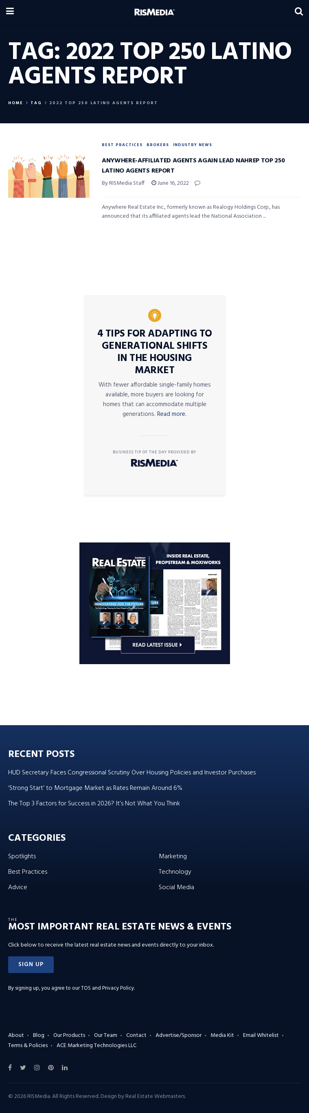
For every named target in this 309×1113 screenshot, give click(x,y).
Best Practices (122, 145)
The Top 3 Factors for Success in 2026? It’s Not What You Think (94, 803)
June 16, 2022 (170, 183)
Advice (17, 887)
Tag (36, 103)
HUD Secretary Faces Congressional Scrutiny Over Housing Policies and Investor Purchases (132, 773)
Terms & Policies (28, 1045)
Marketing (173, 856)
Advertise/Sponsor (179, 1035)
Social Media (176, 887)
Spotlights (22, 856)
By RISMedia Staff (123, 183)
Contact (136, 1035)
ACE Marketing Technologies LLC (96, 1045)
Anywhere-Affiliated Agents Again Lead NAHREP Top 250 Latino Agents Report (193, 165)
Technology (175, 872)
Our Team (105, 1035)
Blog (38, 1035)
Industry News (192, 145)
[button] (31, 964)
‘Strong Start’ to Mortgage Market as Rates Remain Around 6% (95, 788)
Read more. (171, 414)
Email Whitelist (261, 1035)
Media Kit (222, 1035)
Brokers (158, 145)
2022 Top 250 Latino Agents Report (103, 103)
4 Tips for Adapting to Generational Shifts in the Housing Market (154, 352)
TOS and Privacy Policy (107, 988)
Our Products (69, 1035)
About (16, 1035)
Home (15, 103)
